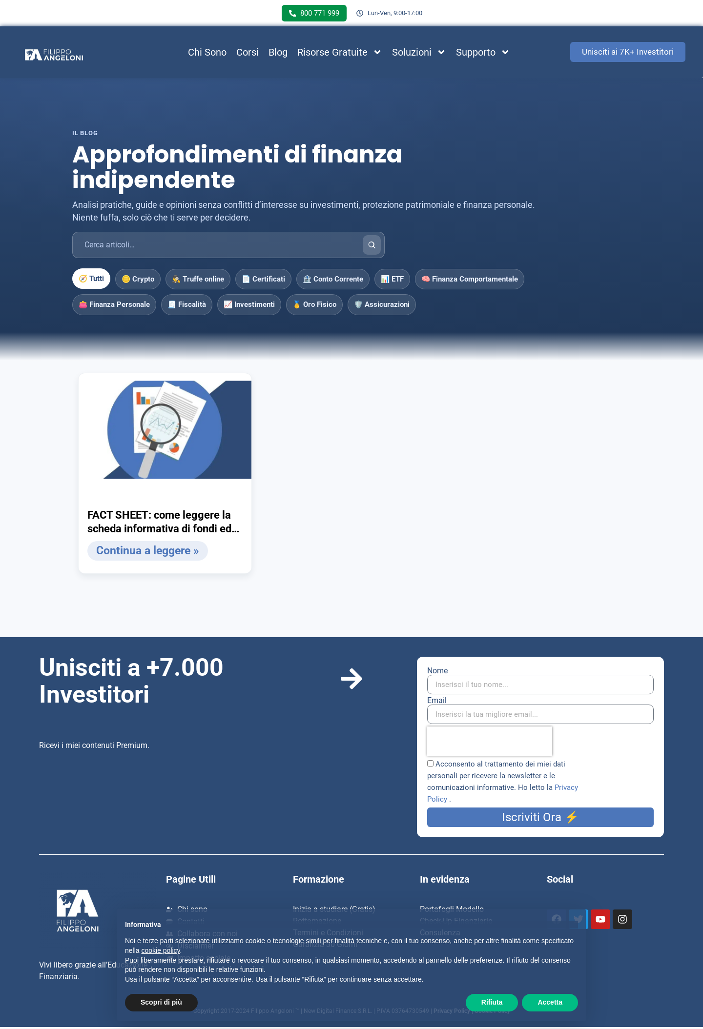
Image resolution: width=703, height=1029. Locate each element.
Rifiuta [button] (492, 1002)
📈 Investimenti (249, 307)
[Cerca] (372, 247)
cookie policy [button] (160, 950)
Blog (278, 54)
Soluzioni (419, 54)
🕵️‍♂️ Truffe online (198, 281)
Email (437, 702)
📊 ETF (392, 281)
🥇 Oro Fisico (314, 307)
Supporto (483, 54)
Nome (437, 673)
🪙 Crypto (138, 281)
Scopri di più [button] (161, 1002)
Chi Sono (207, 54)
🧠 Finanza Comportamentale (469, 281)
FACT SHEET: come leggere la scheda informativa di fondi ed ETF (159, 524)
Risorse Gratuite (339, 54)
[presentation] (489, 743)
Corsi (247, 54)
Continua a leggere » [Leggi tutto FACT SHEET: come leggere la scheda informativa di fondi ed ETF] (145, 553)
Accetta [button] (550, 1002)
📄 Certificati (263, 281)
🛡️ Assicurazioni (382, 307)
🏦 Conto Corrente (333, 281)
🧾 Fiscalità (186, 307)
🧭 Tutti (91, 280)
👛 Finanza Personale (114, 307)
